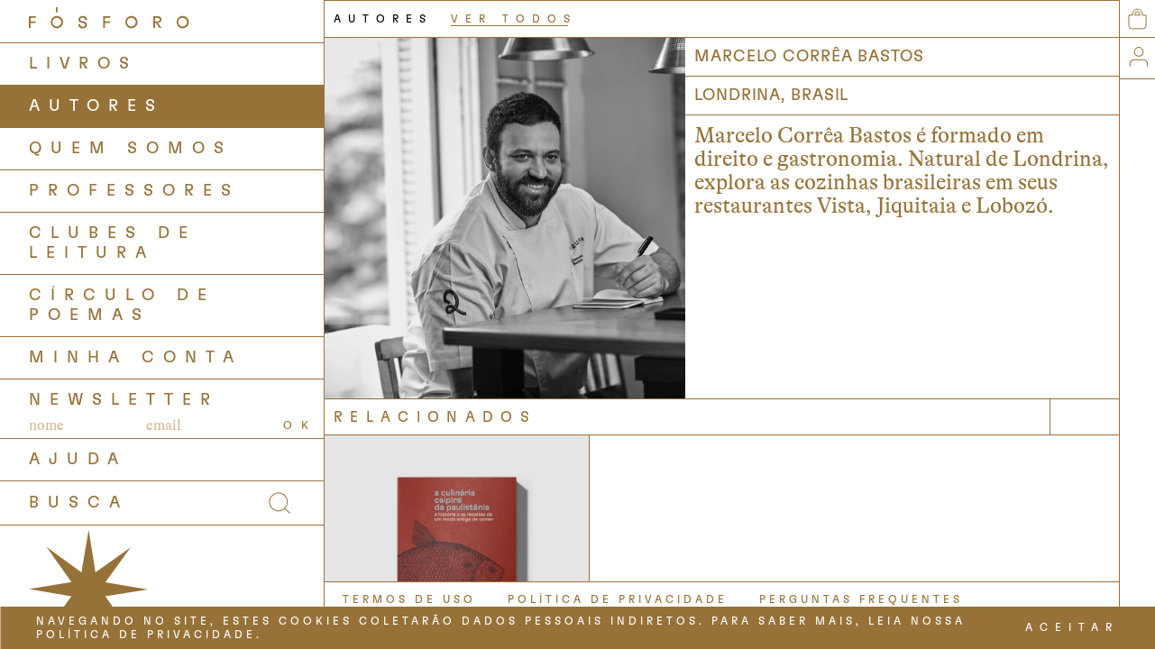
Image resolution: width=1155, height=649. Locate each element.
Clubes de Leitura (113, 243)
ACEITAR (1072, 627)
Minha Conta (136, 358)
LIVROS (83, 64)
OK (300, 425)
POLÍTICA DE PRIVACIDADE (618, 599)
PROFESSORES (134, 191)
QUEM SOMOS (131, 149)
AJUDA (78, 460)
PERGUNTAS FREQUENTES (861, 599)
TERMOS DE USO (409, 599)
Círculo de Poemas (122, 306)
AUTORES (96, 106)
